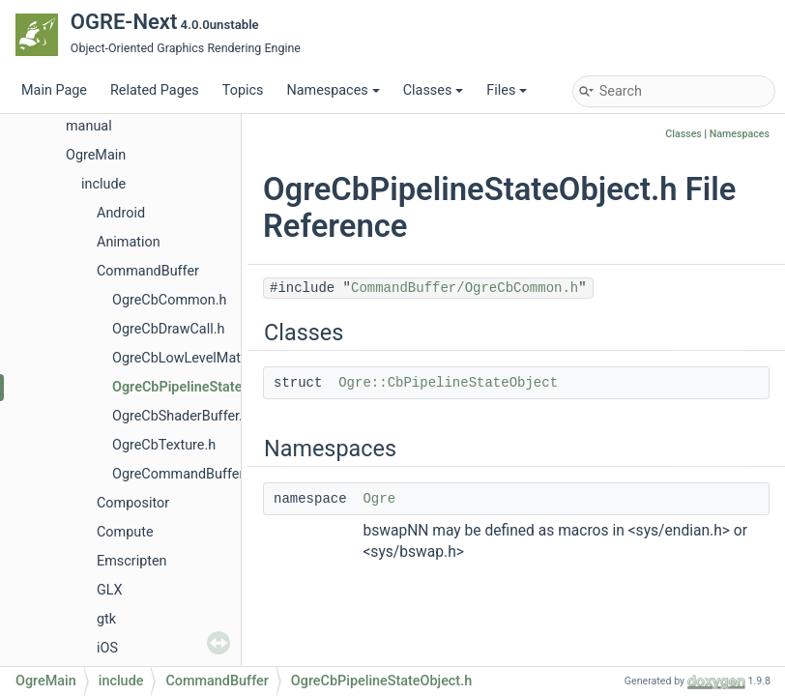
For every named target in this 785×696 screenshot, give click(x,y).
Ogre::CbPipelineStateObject (448, 383)
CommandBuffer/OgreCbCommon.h (464, 288)
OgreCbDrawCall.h (168, 329)
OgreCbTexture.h (164, 445)
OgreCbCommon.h (169, 300)
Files (506, 90)
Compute (125, 532)
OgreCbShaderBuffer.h (181, 416)
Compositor (133, 503)
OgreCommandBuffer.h (183, 474)
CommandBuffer (148, 271)
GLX (110, 590)
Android (121, 213)
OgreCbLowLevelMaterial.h (195, 358)
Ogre (379, 499)
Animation (128, 242)
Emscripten (132, 561)
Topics (243, 90)
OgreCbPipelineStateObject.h (203, 387)
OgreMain (96, 155)
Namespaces (332, 90)
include (103, 184)
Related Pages (154, 90)
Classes (433, 90)
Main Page (54, 90)
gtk (106, 619)
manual (89, 126)
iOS (107, 648)
